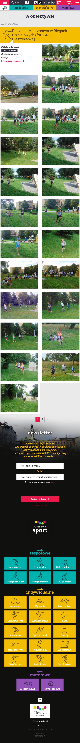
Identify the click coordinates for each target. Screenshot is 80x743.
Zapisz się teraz (40, 499)
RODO (40, 725)
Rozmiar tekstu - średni (49, 2)
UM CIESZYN (47, 729)
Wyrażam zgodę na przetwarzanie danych (38, 482)
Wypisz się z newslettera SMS (40, 505)
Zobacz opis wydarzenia (11, 61)
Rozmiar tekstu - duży (53, 2)
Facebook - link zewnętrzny (27, 3)
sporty (21, 7)
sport (4, 8)
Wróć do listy (11, 24)
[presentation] (40, 489)
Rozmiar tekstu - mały (44, 2)
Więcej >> (52, 482)
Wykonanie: (40, 735)
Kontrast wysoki (40, 2)
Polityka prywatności (40, 721)
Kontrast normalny (36, 2)
